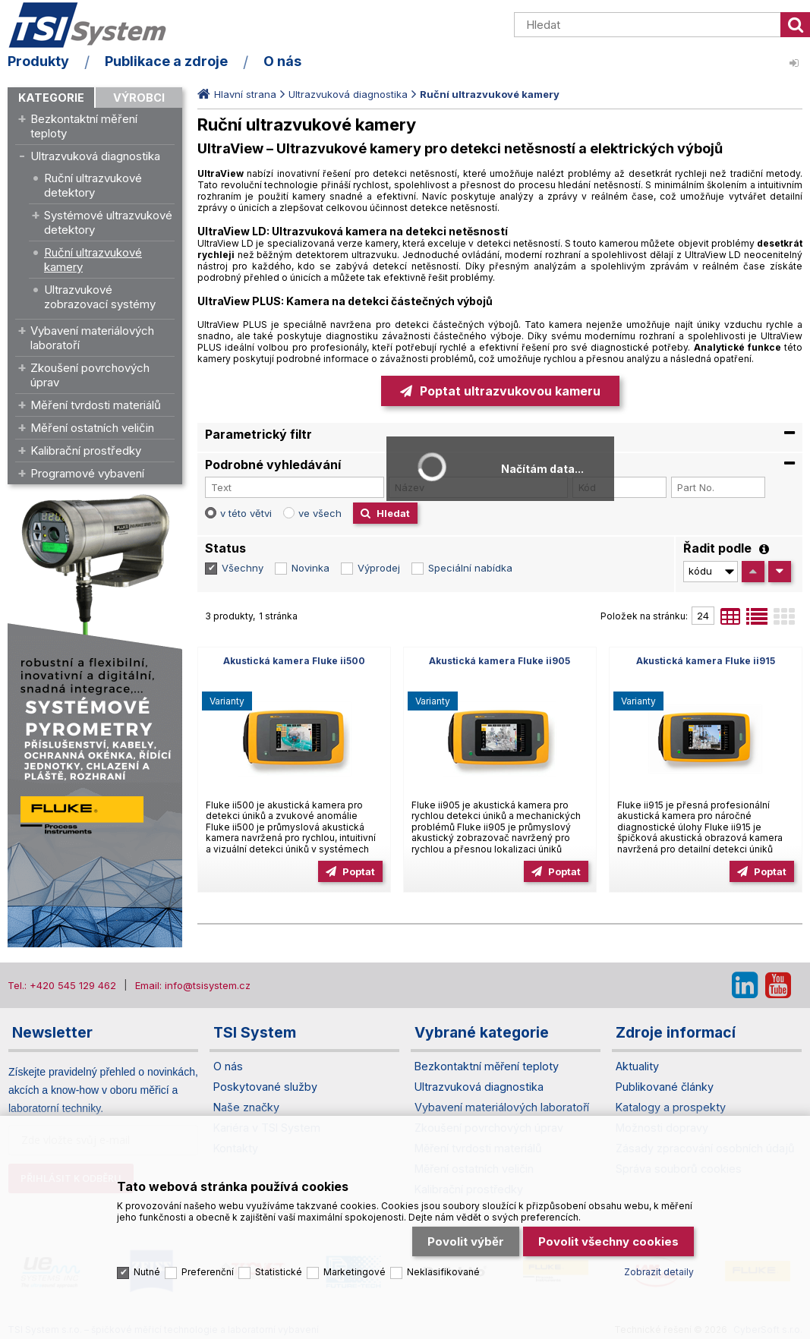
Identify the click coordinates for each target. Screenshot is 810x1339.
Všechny (242, 568)
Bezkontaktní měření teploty (83, 126)
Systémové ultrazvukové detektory (108, 222)
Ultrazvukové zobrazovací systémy (100, 296)
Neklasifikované (443, 1272)
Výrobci (139, 97)
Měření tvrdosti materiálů (95, 405)
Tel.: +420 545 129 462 (62, 985)
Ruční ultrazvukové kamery (93, 259)
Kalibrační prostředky (85, 450)
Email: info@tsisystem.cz (193, 985)
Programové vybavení (87, 473)
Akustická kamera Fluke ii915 (705, 660)
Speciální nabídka (470, 568)
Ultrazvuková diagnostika (95, 156)
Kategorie (51, 97)
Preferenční (207, 1272)
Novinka (310, 568)
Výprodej (379, 568)
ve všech (320, 513)
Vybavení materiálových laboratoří (92, 337)
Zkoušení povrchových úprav (90, 375)
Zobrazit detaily (659, 1272)
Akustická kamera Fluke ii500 (294, 660)
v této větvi (246, 513)
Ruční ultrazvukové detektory (93, 185)
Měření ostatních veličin (92, 428)
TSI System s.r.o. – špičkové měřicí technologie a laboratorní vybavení (95, 25)
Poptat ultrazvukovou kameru (510, 391)
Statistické (278, 1272)
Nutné (147, 1272)
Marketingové (354, 1272)
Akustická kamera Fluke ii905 (499, 660)
